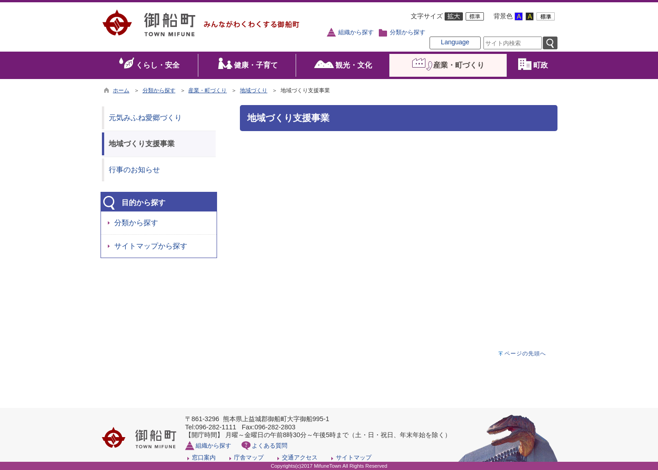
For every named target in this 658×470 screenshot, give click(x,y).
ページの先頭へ (525, 353)
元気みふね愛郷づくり (145, 117)
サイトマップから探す (150, 246)
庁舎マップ (249, 457)
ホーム (121, 90)
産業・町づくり (207, 90)
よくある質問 (269, 445)
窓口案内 (204, 457)
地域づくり (253, 90)
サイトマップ (353, 457)
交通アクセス (300, 457)
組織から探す (356, 32)
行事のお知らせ (134, 170)
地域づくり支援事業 (142, 144)
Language (455, 42)
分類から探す (407, 32)
